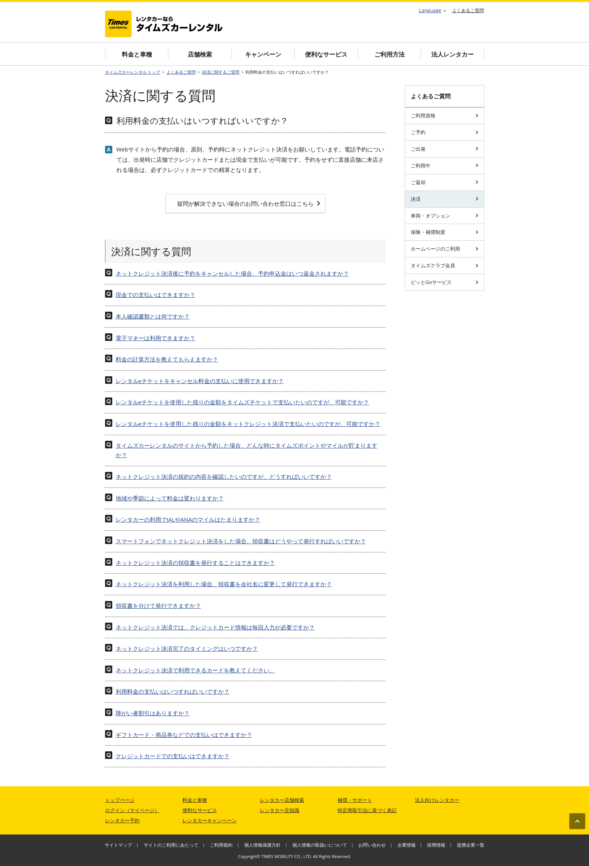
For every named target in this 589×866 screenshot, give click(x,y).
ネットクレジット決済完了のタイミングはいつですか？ (187, 648)
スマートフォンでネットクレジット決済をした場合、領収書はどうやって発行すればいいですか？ (241, 541)
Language (432, 10)
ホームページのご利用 (444, 248)
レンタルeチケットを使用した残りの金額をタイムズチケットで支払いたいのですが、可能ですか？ (242, 402)
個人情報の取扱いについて (319, 845)
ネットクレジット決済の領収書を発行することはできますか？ (195, 562)
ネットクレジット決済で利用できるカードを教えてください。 (195, 670)
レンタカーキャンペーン (209, 820)
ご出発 (444, 148)
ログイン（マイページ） (132, 810)
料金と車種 (137, 54)
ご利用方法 (389, 54)
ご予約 (444, 132)
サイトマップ (118, 845)
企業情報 (406, 845)
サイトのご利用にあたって (171, 845)
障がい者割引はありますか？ (153, 713)
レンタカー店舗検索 (282, 800)
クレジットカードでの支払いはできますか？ (172, 756)
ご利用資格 (444, 115)
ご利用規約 (221, 845)
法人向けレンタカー (437, 800)
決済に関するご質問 (220, 71)
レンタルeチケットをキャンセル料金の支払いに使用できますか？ (200, 381)
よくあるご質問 (468, 10)
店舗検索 (200, 54)
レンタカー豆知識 (279, 810)
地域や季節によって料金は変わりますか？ (170, 498)
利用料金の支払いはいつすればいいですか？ (172, 691)
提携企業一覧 (470, 845)
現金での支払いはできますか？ (155, 294)
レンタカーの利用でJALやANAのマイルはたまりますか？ (188, 519)
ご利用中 (444, 165)
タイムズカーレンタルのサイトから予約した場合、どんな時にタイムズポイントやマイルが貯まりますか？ (246, 450)
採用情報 (436, 845)
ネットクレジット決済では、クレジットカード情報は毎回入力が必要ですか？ (215, 627)
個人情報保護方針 (262, 845)
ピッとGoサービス (444, 282)
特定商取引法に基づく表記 (367, 810)
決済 (444, 199)
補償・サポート (355, 800)
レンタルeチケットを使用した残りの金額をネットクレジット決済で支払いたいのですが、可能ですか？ (248, 423)
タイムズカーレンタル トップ (132, 71)
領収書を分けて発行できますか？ (158, 605)
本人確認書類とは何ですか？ (153, 316)
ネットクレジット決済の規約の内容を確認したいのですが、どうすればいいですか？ (224, 476)
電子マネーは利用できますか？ (155, 338)
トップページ (120, 800)
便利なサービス (326, 54)
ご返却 (444, 182)
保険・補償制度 (444, 232)
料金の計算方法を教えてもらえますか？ (167, 359)
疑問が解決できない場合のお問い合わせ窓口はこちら (248, 203)
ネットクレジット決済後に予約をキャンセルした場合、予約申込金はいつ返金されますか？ (232, 273)
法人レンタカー (452, 54)
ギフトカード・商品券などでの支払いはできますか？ (184, 734)
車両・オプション (444, 215)
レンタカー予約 (122, 820)
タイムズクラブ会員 (444, 265)
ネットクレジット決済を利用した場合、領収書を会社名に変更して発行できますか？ (224, 584)
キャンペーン (263, 54)
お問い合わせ (372, 845)
